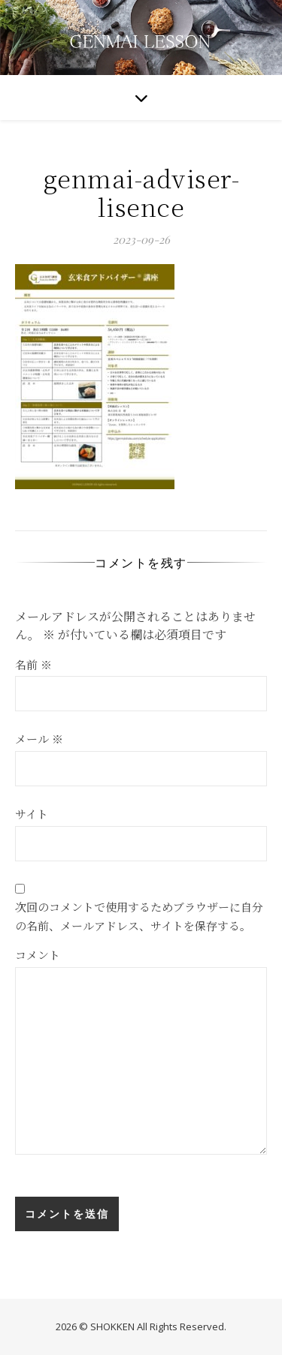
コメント (37, 955)
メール (39, 739)
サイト (31, 814)
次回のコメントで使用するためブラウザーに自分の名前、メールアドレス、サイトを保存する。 (139, 916)
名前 (33, 664)
